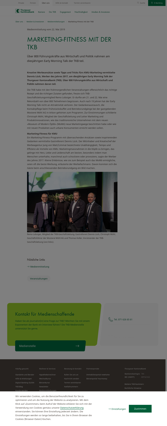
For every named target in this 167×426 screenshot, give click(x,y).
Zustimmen (140, 408)
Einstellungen (118, 408)
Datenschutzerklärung (72, 407)
